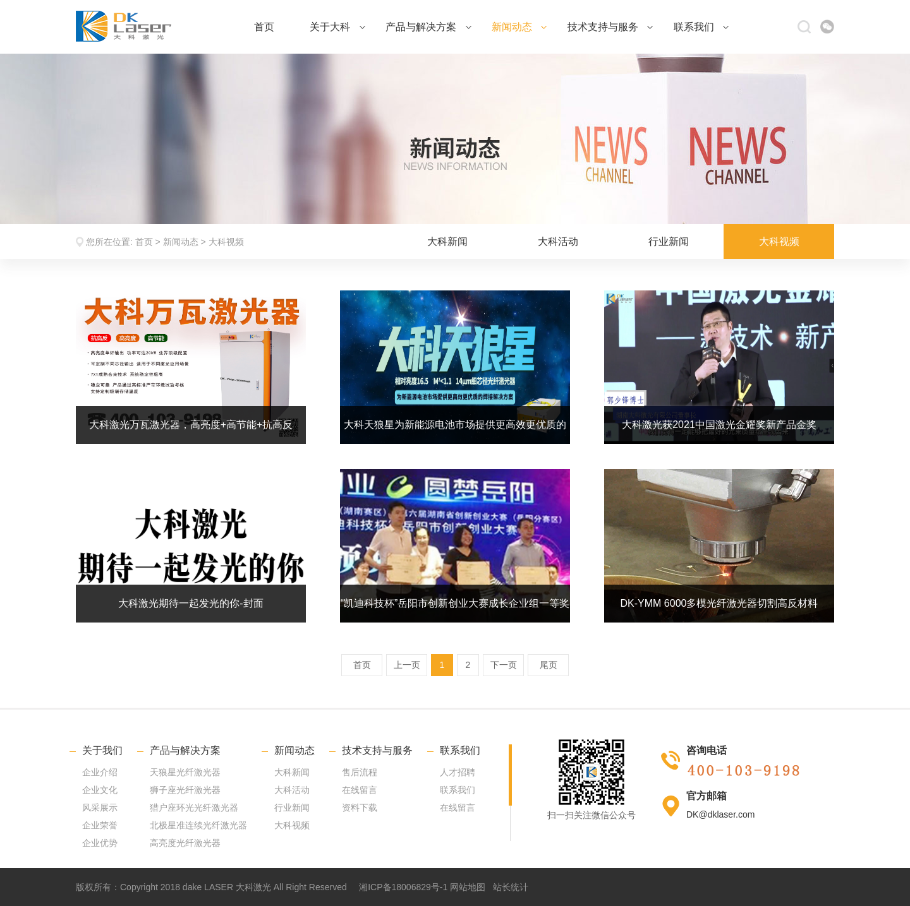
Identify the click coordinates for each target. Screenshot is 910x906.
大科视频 (226, 242)
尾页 (548, 665)
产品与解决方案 (428, 26)
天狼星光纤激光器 (185, 772)
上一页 (407, 665)
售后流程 (359, 772)
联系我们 (701, 26)
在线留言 (359, 790)
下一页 (503, 665)
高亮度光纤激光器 (185, 843)
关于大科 (337, 26)
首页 (264, 26)
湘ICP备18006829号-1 (403, 887)
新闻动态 (519, 26)
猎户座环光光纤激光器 (194, 807)
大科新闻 (447, 241)
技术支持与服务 (610, 26)
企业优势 (100, 843)
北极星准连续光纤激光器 (198, 825)
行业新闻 (668, 241)
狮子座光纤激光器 (185, 790)
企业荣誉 (100, 825)
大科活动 (558, 241)
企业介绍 (100, 772)
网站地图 (467, 887)
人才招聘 (457, 772)
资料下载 (359, 807)
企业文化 (100, 790)
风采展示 (100, 807)
